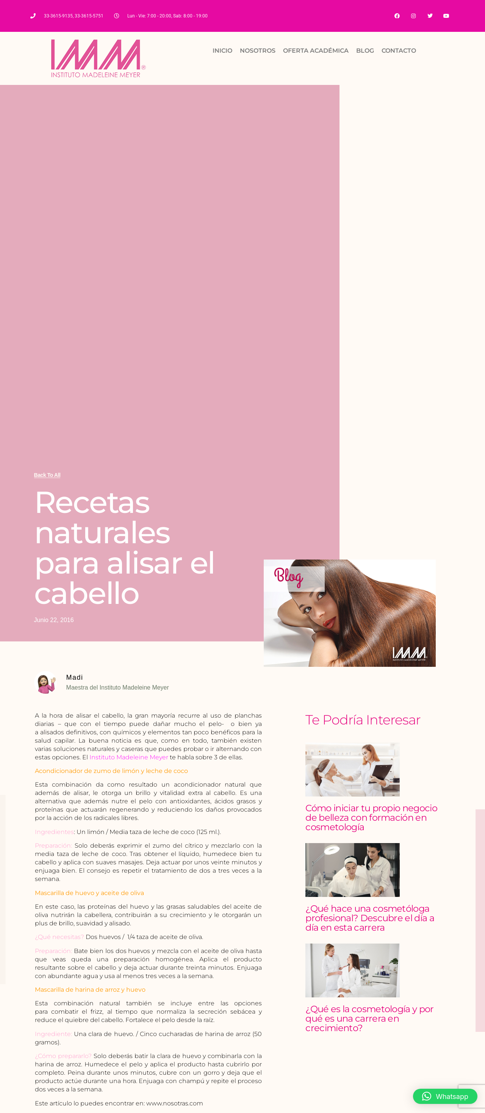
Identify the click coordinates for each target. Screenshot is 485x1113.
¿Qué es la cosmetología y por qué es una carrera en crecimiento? (369, 1019)
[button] (445, 1096)
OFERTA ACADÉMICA (316, 51)
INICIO (222, 51)
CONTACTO (399, 51)
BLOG (365, 51)
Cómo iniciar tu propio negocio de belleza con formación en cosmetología (371, 818)
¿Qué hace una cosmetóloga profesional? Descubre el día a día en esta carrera (369, 918)
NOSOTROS (257, 51)
